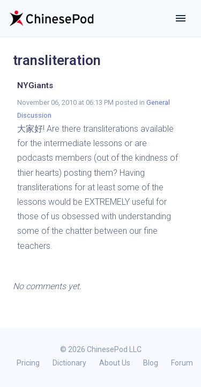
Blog (150, 363)
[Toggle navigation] (180, 18)
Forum (182, 363)
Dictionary (69, 363)
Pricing (28, 363)
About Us (114, 363)
